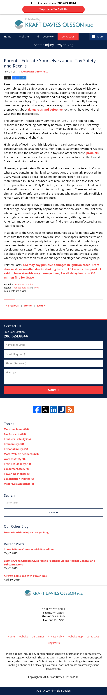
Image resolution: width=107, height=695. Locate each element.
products (92, 153)
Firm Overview (45, 36)
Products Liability (24, 284)
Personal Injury (16, 449)
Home (7, 36)
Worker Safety (15, 459)
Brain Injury (14, 444)
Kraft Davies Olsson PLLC (64, 677)
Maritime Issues (16, 429)
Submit (53, 390)
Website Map (75, 636)
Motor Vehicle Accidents (21, 454)
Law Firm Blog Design (53, 690)
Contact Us (68, 36)
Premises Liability (17, 464)
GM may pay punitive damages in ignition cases (56, 265)
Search (53, 512)
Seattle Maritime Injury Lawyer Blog (26, 532)
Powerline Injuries (17, 474)
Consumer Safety (16, 469)
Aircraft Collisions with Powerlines (25, 576)
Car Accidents (15, 434)
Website (24, 36)
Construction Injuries (19, 479)
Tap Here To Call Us (53, 9)
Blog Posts (53, 643)
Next (41, 305)
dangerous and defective (45, 109)
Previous (12, 305)
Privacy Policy (56, 636)
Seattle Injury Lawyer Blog (53, 23)
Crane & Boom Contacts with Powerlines (29, 549)
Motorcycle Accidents (19, 484)
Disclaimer (38, 636)
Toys (36, 287)
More (100, 36)
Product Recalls (21, 287)
